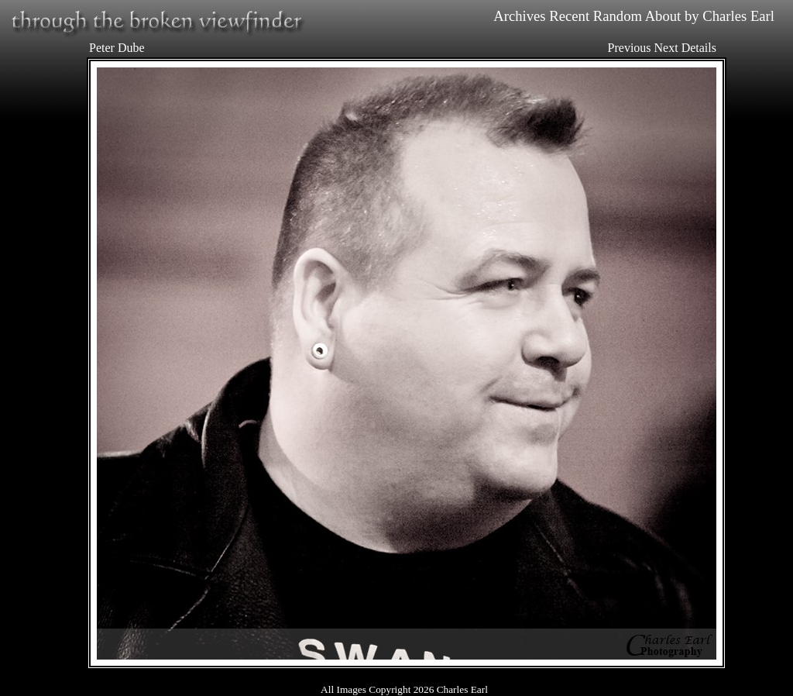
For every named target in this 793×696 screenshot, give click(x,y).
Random (617, 16)
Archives (519, 16)
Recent (569, 16)
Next (666, 47)
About (663, 16)
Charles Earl (738, 16)
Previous (629, 47)
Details (698, 47)
